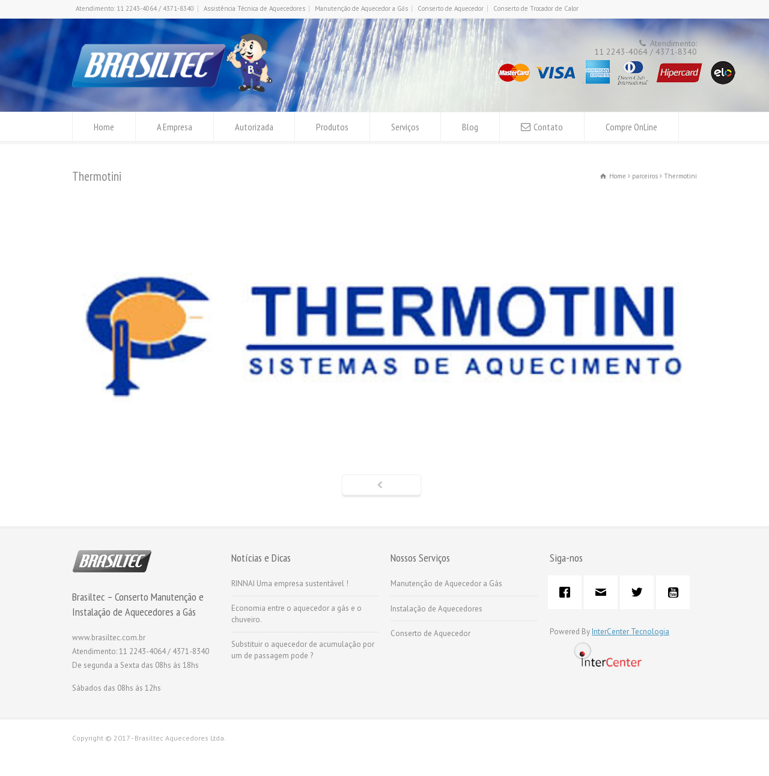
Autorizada (254, 127)
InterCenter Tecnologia (630, 631)
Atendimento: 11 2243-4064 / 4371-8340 (135, 8)
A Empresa (174, 127)
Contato (548, 127)
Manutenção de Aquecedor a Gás (361, 8)
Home (104, 127)
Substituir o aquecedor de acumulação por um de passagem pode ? (302, 650)
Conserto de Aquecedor (451, 8)
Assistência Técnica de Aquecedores (254, 8)
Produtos (332, 127)
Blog (470, 127)
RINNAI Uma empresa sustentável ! (289, 583)
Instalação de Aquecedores (436, 609)
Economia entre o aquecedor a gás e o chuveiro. (296, 614)
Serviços (405, 127)
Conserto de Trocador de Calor (536, 8)
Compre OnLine (631, 127)
